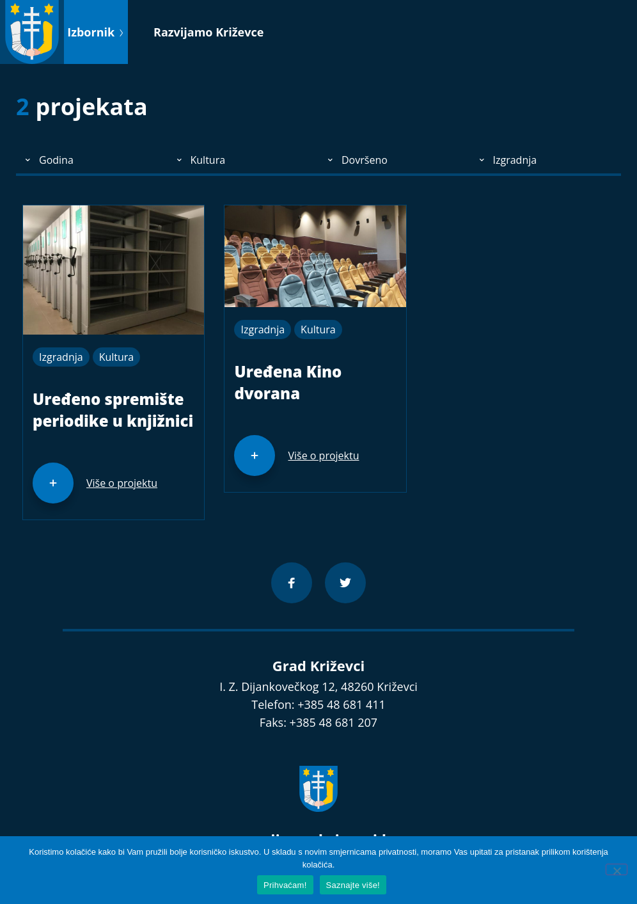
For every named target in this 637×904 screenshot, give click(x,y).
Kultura (116, 357)
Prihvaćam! (285, 885)
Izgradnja (61, 357)
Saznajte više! (353, 885)
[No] (616, 869)
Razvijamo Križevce (208, 32)
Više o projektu (121, 483)
